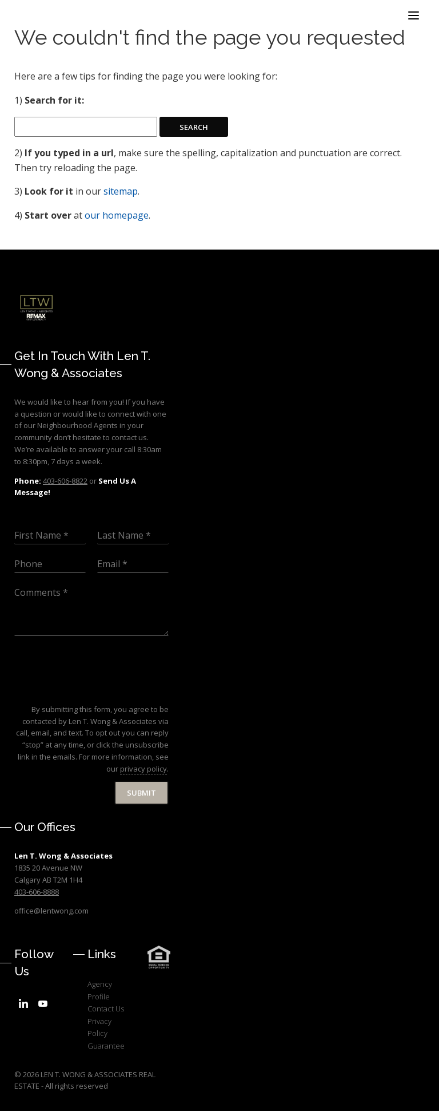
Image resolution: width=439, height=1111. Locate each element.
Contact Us (105, 1008)
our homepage (117, 215)
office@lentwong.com (51, 911)
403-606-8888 (36, 892)
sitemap (120, 191)
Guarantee (106, 1046)
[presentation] (101, 690)
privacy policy (143, 769)
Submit (141, 793)
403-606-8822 (65, 481)
